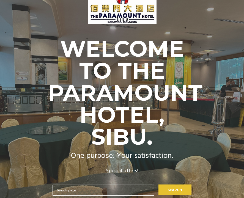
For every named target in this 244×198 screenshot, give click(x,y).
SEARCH (175, 190)
